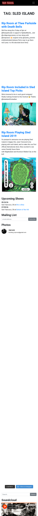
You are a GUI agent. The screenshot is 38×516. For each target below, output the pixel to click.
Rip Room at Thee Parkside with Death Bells (19, 25)
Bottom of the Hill (22, 210)
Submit (33, 494)
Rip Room (12, 3)
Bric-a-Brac (20, 205)
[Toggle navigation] (33, 3)
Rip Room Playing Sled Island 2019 (16, 134)
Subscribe (32, 219)
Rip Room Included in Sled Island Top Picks (18, 88)
